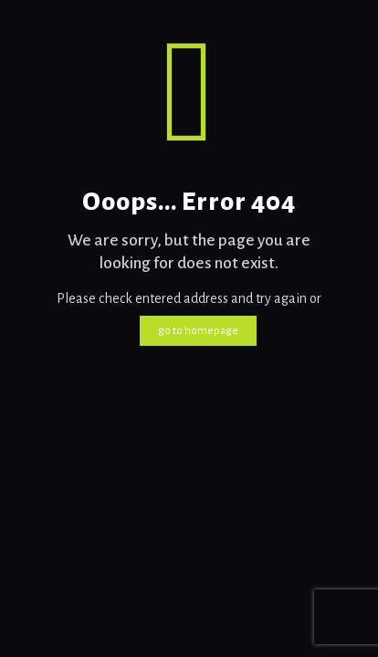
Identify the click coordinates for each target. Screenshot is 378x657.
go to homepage (198, 331)
